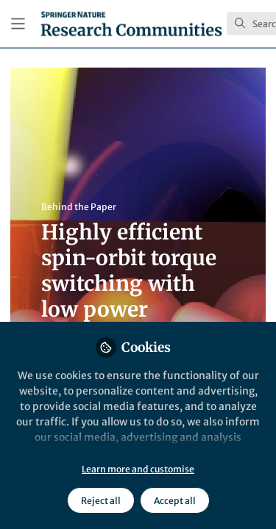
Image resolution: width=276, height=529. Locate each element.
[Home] (131, 23)
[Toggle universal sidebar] (18, 24)
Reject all (101, 500)
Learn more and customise (138, 469)
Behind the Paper (78, 206)
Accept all (175, 500)
